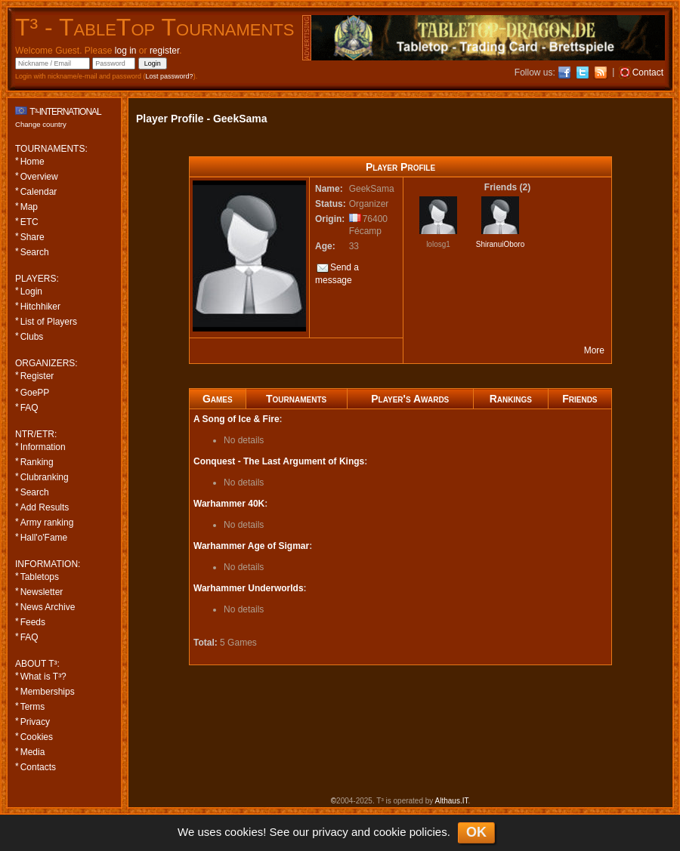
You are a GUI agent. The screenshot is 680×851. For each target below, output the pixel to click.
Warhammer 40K (228, 503)
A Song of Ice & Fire (236, 419)
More (594, 350)
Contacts (38, 767)
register (164, 50)
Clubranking (44, 477)
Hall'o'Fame (44, 537)
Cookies (36, 737)
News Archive (48, 607)
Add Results (45, 507)
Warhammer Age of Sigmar (251, 546)
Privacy (35, 722)
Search (34, 252)
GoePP (35, 392)
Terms (32, 706)
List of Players (48, 321)
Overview (39, 176)
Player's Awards (410, 399)
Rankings (511, 399)
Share (32, 237)
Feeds (32, 622)
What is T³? (43, 676)
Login (31, 291)
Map (29, 207)
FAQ (29, 407)
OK (476, 832)
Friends (579, 399)
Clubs (32, 336)
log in (126, 50)
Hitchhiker (40, 306)
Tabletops (39, 577)
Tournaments (296, 399)
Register (37, 376)
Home (32, 161)
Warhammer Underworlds (248, 588)
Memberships (47, 691)
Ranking (37, 462)
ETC (29, 222)
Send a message (337, 273)
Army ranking (47, 522)
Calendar (38, 192)
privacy (330, 831)
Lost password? (169, 76)
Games (217, 399)
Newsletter (41, 592)
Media (32, 752)
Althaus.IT (451, 801)
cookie (389, 831)
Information (43, 447)
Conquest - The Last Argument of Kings (278, 461)
